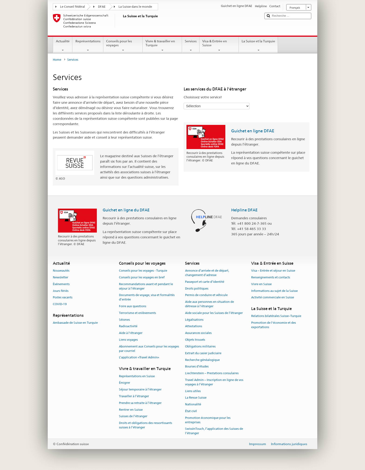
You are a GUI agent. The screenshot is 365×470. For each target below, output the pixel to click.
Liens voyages (128, 339)
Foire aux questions (132, 306)
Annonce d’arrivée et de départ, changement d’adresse (207, 273)
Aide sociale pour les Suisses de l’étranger (214, 313)
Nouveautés (61, 270)
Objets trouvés (195, 339)
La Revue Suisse (195, 398)
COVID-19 (60, 304)
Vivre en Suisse (261, 284)
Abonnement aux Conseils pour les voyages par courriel (149, 349)
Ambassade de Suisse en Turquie (75, 323)
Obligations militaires (200, 346)
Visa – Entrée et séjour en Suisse (273, 270)
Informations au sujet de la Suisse (274, 291)
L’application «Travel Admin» (139, 357)
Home (57, 59)
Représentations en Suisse (137, 376)
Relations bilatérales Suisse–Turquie (276, 316)
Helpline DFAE (244, 210)
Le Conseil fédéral (72, 6)
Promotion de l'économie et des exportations (273, 325)
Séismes (124, 319)
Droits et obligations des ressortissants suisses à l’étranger (145, 425)
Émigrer (124, 383)
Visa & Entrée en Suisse (219, 45)
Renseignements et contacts (270, 277)
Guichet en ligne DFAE (252, 130)
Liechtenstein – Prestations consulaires (212, 373)
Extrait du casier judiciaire (203, 353)
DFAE (101, 6)
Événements (61, 284)
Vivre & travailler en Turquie (162, 45)
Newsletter (60, 277)
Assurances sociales (198, 333)
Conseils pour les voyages (123, 45)
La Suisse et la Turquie (258, 45)
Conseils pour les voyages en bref (142, 277)
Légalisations (194, 319)
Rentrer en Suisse (131, 409)
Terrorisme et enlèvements (137, 313)
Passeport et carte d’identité (204, 281)
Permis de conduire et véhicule (206, 295)
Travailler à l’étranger (134, 396)
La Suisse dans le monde (135, 6)
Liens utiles (193, 391)
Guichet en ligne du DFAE (126, 210)
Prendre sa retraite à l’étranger (140, 403)
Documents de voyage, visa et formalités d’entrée (147, 297)
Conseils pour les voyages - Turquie (143, 270)
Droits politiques (196, 288)
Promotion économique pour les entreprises (207, 420)
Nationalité (193, 404)
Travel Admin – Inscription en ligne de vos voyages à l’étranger (214, 382)
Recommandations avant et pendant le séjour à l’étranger (146, 286)
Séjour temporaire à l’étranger (140, 389)
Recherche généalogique (202, 360)
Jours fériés (60, 291)
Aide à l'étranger (130, 333)
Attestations (193, 326)
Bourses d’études (197, 366)
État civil (191, 411)
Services (190, 45)
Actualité (62, 45)
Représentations (88, 45)
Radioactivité (128, 326)
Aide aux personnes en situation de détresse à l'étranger (209, 304)
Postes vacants (62, 297)
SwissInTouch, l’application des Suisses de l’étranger (214, 431)
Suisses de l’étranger (133, 416)
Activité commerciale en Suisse (272, 297)
